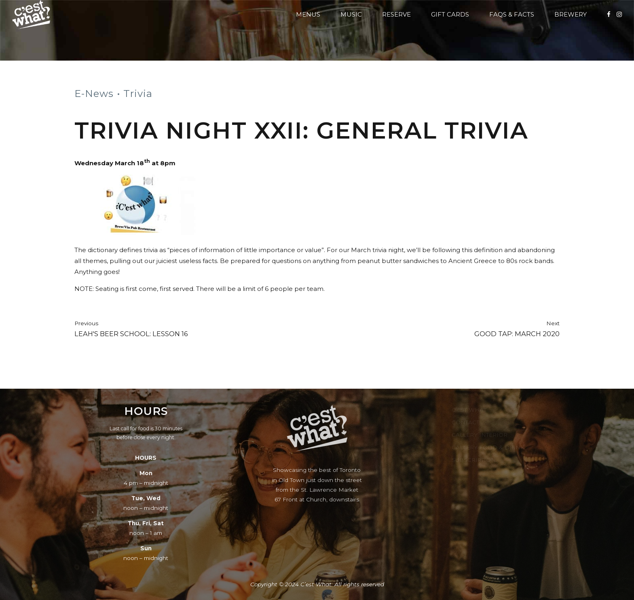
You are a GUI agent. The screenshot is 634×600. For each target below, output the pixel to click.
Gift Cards (450, 14)
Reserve (396, 14)
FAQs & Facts (511, 14)
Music (351, 14)
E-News (94, 93)
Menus (308, 14)
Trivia (137, 93)
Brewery (570, 14)
